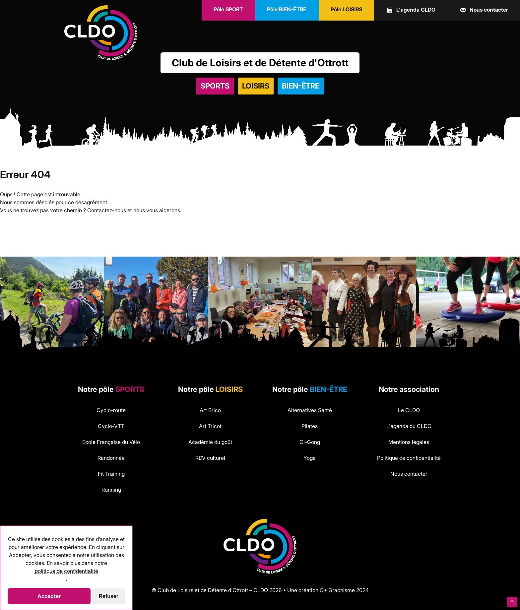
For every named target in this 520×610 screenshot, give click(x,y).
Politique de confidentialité (409, 458)
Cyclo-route (111, 410)
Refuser (109, 596)
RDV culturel (210, 458)
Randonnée (111, 458)
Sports (215, 86)
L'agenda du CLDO (408, 426)
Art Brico (210, 410)
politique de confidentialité (66, 571)
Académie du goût (210, 442)
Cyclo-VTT (111, 426)
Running (111, 489)
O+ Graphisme (337, 590)
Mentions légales (408, 442)
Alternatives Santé (310, 410)
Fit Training (111, 473)
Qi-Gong (309, 442)
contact (484, 10)
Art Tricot (210, 426)
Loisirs (255, 86)
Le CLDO (409, 410)
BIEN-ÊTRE (286, 9)
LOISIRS (346, 9)
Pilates (309, 426)
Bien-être (300, 86)
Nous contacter (408, 473)
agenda (410, 10)
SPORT (228, 9)
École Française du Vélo (111, 442)
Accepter (49, 596)
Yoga (309, 458)
